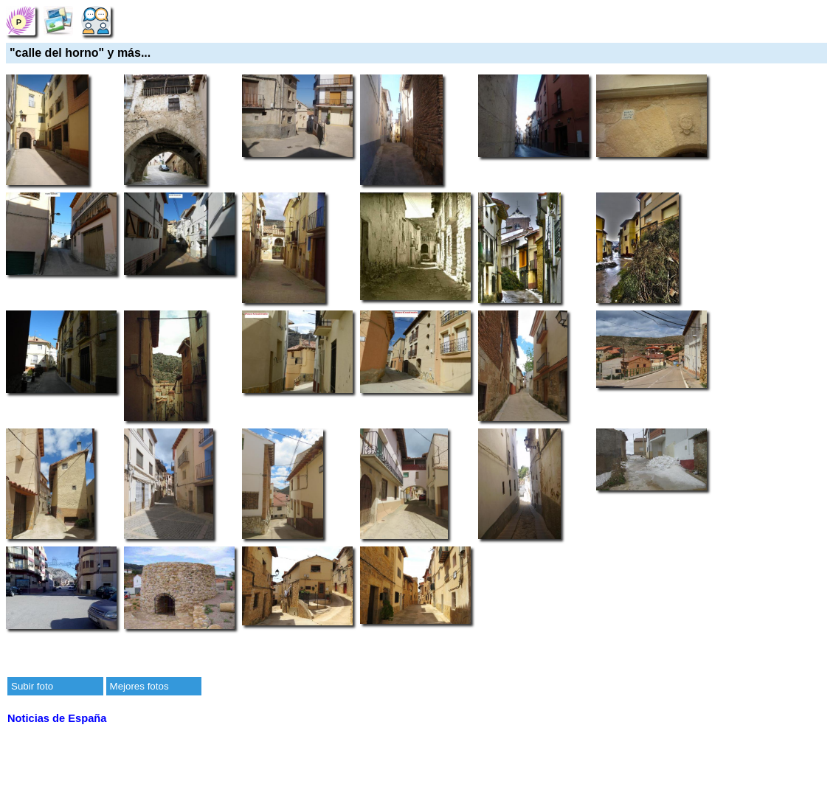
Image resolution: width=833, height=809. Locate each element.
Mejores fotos (139, 686)
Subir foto (32, 686)
